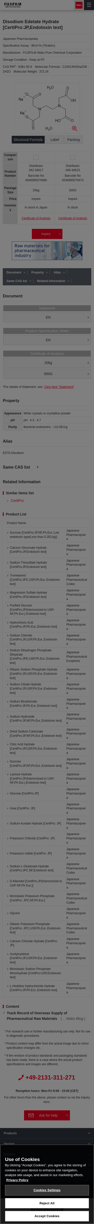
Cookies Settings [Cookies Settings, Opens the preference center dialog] (47, 1192)
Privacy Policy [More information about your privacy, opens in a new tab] (17, 1182)
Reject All (46, 1205)
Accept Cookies (47, 1218)
